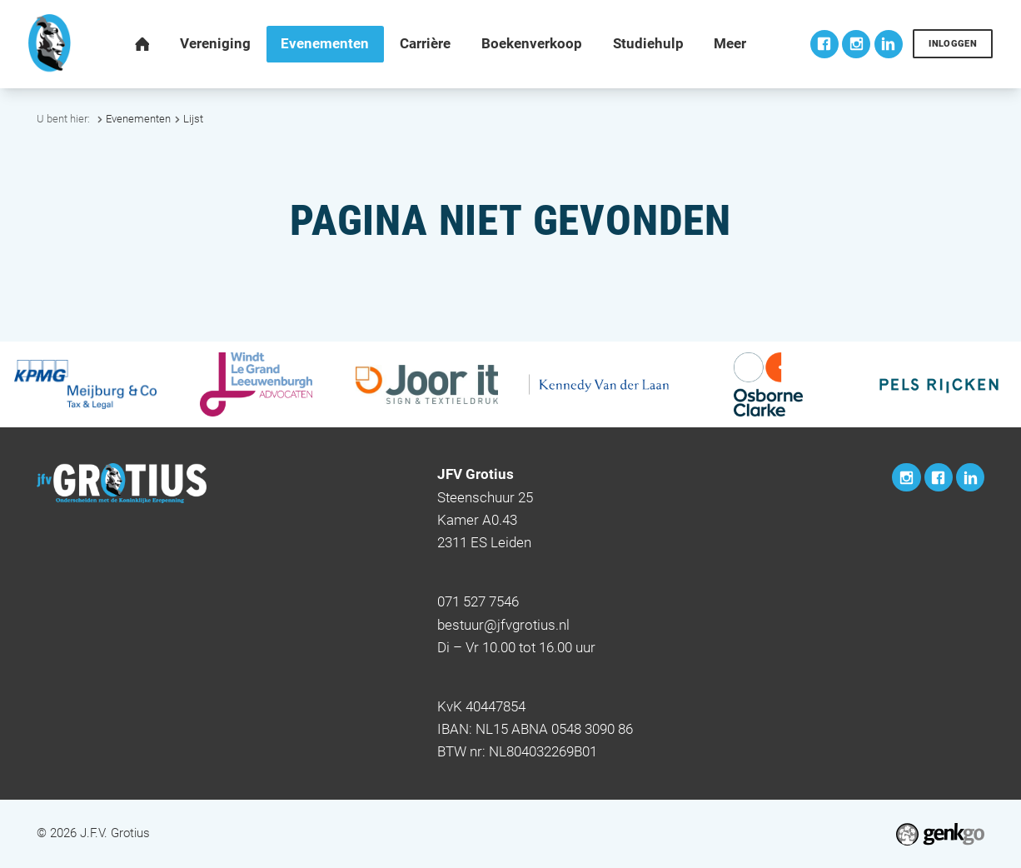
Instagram (856, 44)
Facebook (824, 44)
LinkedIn (888, 44)
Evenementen (138, 118)
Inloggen (953, 43)
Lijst (193, 118)
